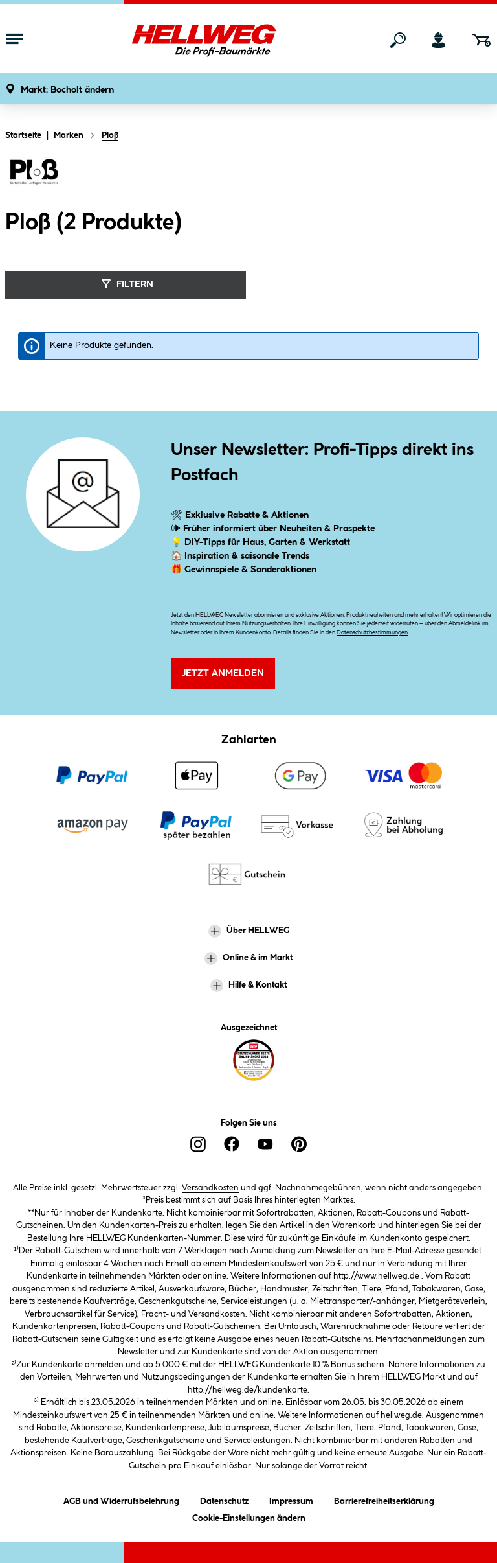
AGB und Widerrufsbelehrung (121, 1499)
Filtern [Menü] (125, 284)
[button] (67, 90)
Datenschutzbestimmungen (372, 633)
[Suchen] (398, 40)
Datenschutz (224, 1499)
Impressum (291, 1499)
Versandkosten (210, 1188)
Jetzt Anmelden (223, 673)
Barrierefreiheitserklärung (384, 1499)
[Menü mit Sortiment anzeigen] (14, 40)
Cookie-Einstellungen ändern (248, 1516)
